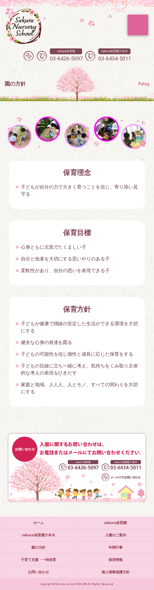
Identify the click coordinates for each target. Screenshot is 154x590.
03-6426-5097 (66, 55)
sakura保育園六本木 (38, 535)
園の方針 (38, 547)
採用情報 (116, 559)
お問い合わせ (38, 571)
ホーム (38, 522)
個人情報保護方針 (115, 571)
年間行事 (116, 547)
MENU (138, 25)
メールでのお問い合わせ (28, 55)
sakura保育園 (115, 522)
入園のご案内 (115, 535)
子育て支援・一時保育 (38, 559)
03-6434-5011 (114, 55)
